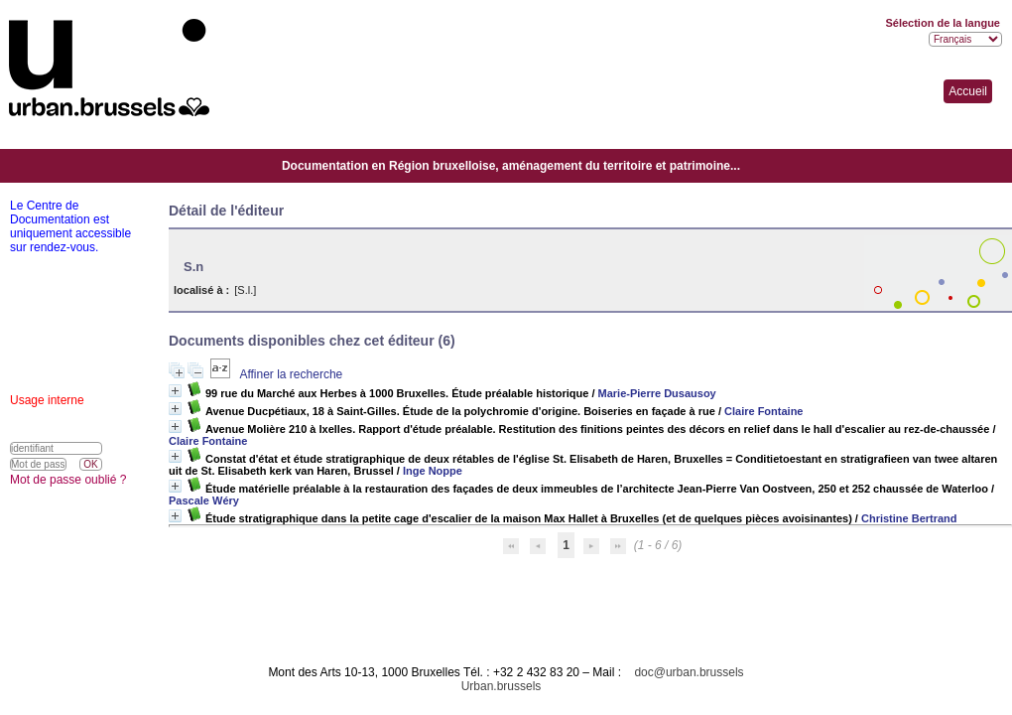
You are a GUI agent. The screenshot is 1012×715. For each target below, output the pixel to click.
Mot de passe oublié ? (68, 480)
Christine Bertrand (909, 518)
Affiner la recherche (290, 374)
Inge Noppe (432, 471)
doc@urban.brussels (688, 672)
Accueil (968, 91)
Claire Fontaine (763, 411)
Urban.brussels (501, 686)
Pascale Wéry (204, 500)
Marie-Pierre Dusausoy (657, 393)
